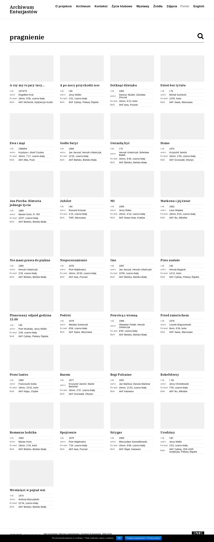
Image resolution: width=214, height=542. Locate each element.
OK (119, 538)
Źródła (158, 6)
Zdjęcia (172, 6)
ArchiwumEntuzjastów (24, 9)
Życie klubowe (122, 6)
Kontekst (101, 6)
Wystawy (142, 6)
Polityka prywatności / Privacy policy (143, 538)
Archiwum (83, 6)
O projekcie (63, 6)
